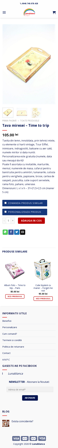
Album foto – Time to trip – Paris (15, 286)
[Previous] (2, 281)
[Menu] (4, 12)
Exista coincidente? (22, 421)
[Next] (55, 281)
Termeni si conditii (12, 340)
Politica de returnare (13, 346)
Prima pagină (9, 120)
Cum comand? (9, 333)
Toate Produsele (29, 120)
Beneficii (6, 320)
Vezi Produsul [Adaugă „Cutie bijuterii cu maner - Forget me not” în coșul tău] (43, 298)
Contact (6, 353)
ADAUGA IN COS (31, 220)
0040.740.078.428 (30, 3)
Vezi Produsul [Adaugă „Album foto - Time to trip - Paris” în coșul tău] (15, 296)
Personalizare (9, 327)
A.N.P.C (6, 359)
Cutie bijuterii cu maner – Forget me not (43, 287)
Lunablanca (15, 373)
